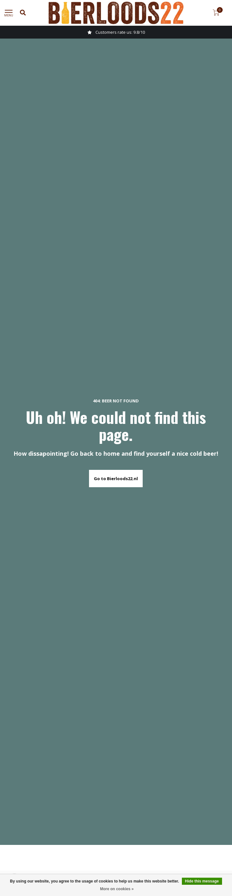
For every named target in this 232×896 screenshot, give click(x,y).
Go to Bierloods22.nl (116, 478)
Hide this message (202, 881)
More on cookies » (117, 889)
